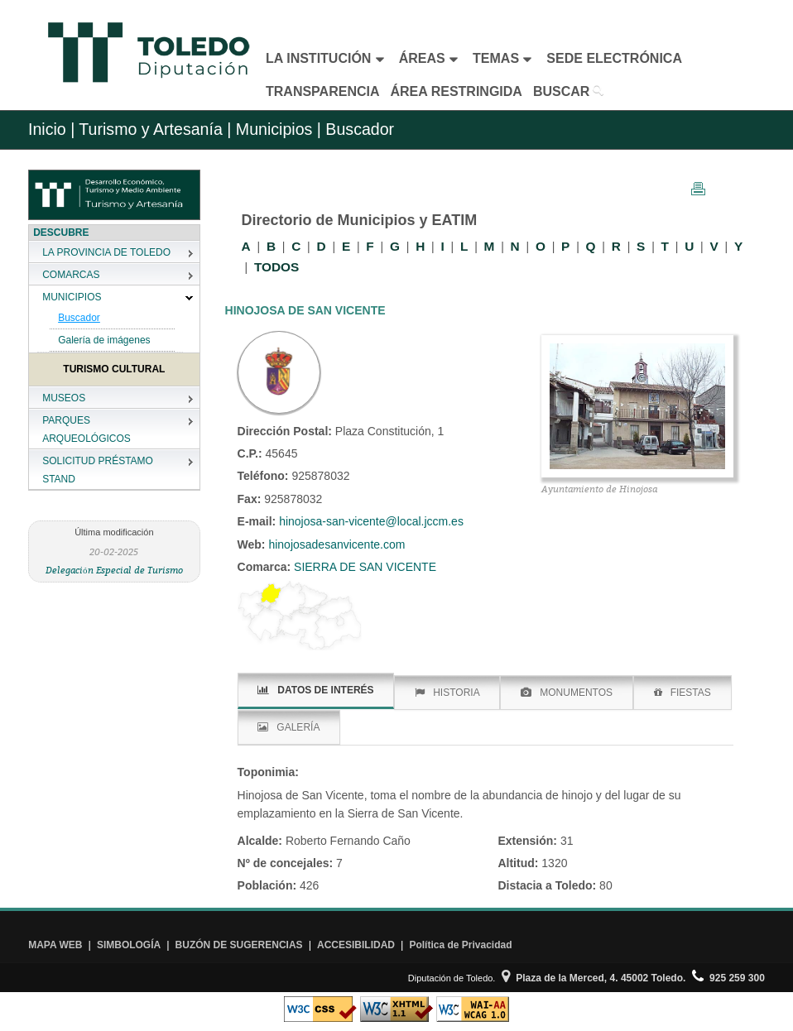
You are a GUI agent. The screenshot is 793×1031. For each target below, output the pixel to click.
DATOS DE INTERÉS (315, 690)
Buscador (79, 318)
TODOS (276, 267)
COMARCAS (70, 275)
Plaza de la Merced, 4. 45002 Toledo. (593, 978)
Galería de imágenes (104, 340)
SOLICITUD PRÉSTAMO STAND (97, 470)
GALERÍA (288, 727)
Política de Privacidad (460, 945)
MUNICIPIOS (71, 297)
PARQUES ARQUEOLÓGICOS (86, 429)
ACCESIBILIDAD (356, 945)
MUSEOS (63, 398)
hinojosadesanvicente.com (336, 544)
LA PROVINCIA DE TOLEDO (106, 252)
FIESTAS (682, 692)
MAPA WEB (55, 945)
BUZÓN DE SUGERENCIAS (239, 945)
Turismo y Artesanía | (155, 129)
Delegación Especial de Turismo (114, 569)
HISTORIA (447, 692)
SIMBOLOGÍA (129, 945)
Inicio (47, 129)
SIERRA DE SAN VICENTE (363, 566)
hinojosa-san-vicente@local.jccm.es (371, 521)
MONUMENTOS (567, 692)
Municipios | (276, 129)
